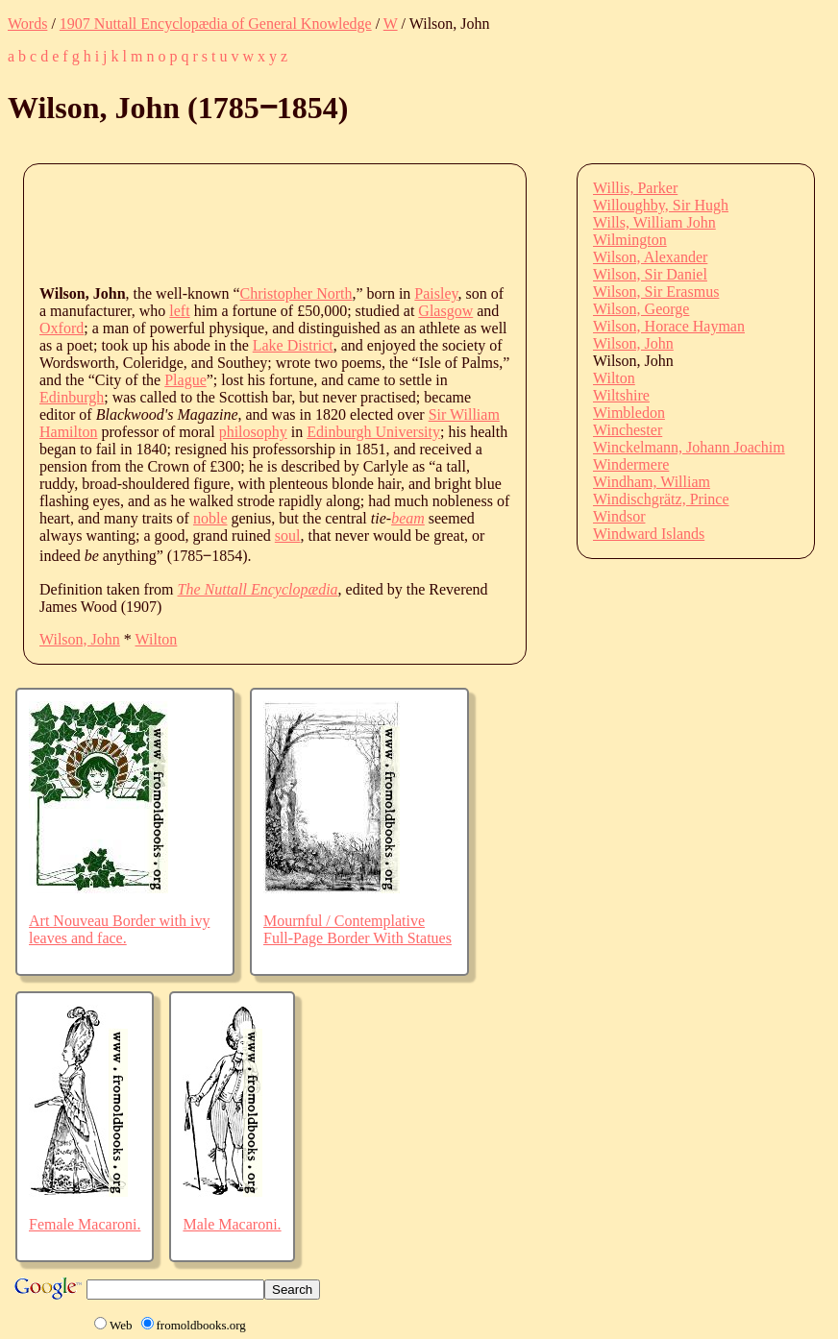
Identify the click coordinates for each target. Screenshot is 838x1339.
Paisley (435, 293)
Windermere (631, 464)
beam (408, 518)
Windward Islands (648, 533)
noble (210, 518)
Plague (185, 380)
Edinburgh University (373, 432)
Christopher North (296, 293)
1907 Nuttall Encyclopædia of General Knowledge (216, 23)
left (179, 311)
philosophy (253, 432)
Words (27, 23)
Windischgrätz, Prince (661, 499)
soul (288, 535)
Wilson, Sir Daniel (650, 274)
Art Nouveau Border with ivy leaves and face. (119, 929)
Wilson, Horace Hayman (669, 326)
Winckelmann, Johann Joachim (689, 447)
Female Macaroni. (84, 1224)
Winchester (627, 430)
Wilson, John (79, 639)
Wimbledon (629, 412)
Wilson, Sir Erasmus (656, 291)
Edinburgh (71, 397)
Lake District (293, 345)
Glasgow (445, 311)
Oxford (61, 328)
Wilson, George (641, 309)
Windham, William (651, 482)
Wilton (157, 639)
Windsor (619, 516)
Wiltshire (621, 395)
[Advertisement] (389, 223)
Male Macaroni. (232, 1224)
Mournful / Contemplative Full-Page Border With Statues (357, 929)
